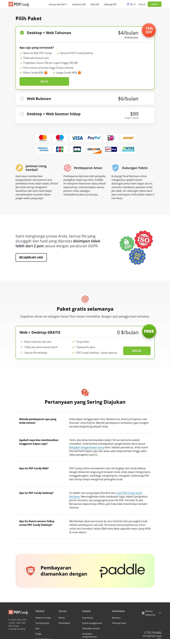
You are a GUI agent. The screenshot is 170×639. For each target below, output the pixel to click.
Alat (37, 619)
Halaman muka (43, 608)
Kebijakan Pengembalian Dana (86, 438)
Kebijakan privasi (91, 619)
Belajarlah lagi (31, 248)
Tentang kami (42, 614)
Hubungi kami (119, 614)
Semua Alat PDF (57, 4)
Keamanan (87, 608)
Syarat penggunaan (92, 614)
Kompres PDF (79, 4)
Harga (38, 624)
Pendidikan (64, 614)
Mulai (136, 342)
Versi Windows (42, 630)
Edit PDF (95, 4)
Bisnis (62, 608)
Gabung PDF (110, 4)
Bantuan (116, 608)
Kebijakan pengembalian (89, 626)
